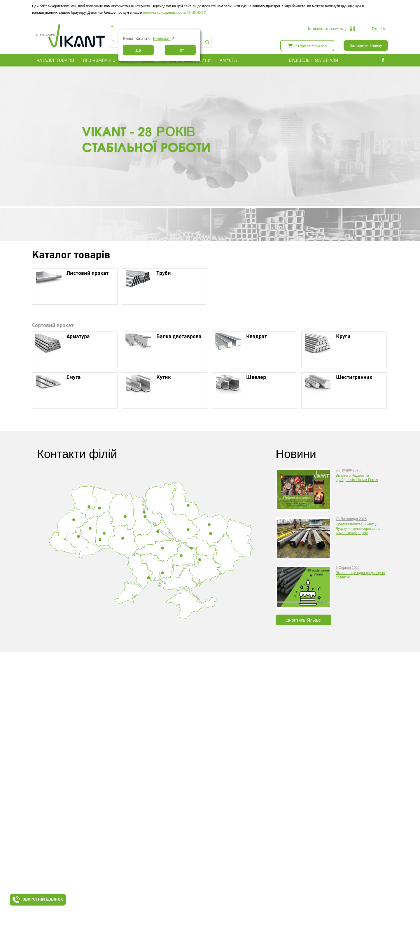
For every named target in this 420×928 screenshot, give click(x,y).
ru (374, 29)
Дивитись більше (303, 620)
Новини (202, 60)
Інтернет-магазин (310, 45)
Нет (180, 50)
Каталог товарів (55, 60)
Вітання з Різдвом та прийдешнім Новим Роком (357, 477)
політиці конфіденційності (164, 12)
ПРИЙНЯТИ (196, 12)
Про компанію (99, 60)
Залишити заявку (365, 45)
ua (383, 29)
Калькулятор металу (327, 29)
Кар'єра (228, 60)
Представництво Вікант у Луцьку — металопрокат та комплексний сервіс (357, 528)
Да (138, 50)
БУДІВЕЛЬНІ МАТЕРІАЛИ (320, 60)
